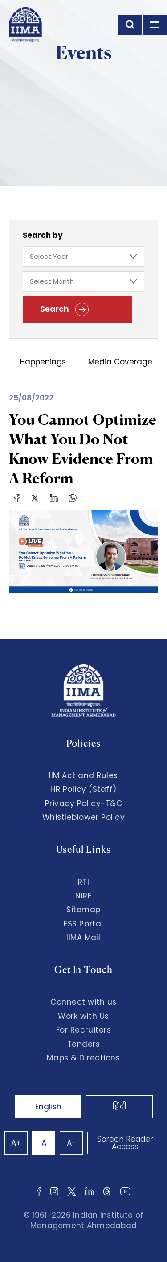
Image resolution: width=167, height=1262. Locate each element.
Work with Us (83, 1016)
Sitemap (83, 909)
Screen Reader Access (125, 1143)
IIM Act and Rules (83, 775)
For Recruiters (83, 1030)
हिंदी (119, 1106)
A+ (16, 1143)
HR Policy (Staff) (83, 789)
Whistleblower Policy (83, 817)
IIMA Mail (83, 937)
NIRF (83, 895)
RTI (84, 882)
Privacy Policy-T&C (83, 803)
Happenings (43, 362)
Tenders (83, 1044)
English (48, 1106)
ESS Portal (83, 923)
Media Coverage (120, 362)
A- (71, 1143)
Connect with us (83, 1002)
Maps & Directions (83, 1057)
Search (64, 309)
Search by (43, 235)
